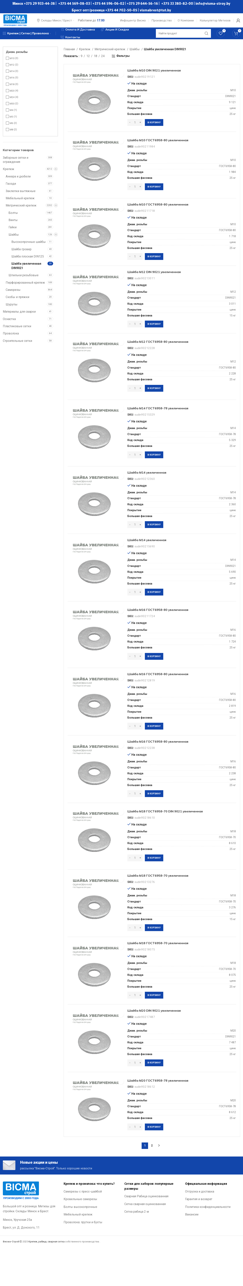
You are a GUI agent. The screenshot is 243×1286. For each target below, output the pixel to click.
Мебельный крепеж (20, 202)
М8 (11, 134)
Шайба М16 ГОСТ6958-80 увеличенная (167, 630)
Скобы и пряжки (17, 301)
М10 (12, 62)
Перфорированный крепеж (25, 287)
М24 (12, 101)
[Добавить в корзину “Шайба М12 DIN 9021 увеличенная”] (156, 336)
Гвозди (11, 188)
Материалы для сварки (19, 316)
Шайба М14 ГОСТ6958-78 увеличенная (167, 423)
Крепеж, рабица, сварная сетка (46, 1280)
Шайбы (14, 239)
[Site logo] (18, 21)
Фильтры (123, 60)
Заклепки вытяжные (21, 195)
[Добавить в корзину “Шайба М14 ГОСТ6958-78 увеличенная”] (156, 470)
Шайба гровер (21, 253)
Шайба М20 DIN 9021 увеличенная (163, 1042)
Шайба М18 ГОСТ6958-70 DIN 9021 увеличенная (177, 838)
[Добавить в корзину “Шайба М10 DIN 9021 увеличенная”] (156, 128)
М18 (12, 88)
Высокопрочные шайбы (28, 246)
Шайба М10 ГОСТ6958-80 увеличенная (167, 147)
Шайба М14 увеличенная (154, 489)
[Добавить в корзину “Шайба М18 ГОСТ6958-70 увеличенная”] (156, 956)
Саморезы (13, 294)
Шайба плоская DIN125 (27, 261)
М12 (12, 69)
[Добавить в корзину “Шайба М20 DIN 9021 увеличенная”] (156, 1095)
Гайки (13, 231)
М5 (11, 121)
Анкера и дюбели (18, 181)
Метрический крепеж (21, 210)
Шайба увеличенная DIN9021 (26, 270)
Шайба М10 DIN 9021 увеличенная (163, 76)
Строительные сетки (17, 345)
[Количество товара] (137, 128)
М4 (11, 114)
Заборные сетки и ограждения (15, 164)
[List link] (91, 1230)
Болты (13, 217)
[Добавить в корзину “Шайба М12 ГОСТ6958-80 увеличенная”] (156, 402)
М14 (12, 75)
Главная (70, 53)
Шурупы (11, 309)
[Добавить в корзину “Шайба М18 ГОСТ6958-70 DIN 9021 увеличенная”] (156, 885)
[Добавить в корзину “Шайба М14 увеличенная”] (156, 542)
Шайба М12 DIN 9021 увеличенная (163, 283)
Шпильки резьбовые (24, 279)
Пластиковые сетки (17, 330)
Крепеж (8, 173)
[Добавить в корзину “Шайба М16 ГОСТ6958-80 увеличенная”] (156, 677)
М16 (12, 82)
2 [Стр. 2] (152, 1182)
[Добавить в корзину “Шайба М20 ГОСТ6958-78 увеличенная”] (156, 1161)
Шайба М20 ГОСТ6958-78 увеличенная (167, 1114)
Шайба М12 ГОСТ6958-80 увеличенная (167, 355)
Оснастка (9, 323)
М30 (12, 108)
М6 (11, 127)
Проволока (11, 338)
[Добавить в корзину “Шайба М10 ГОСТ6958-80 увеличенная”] (156, 194)
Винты (13, 224)
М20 (12, 95)
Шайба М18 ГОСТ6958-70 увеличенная (167, 904)
